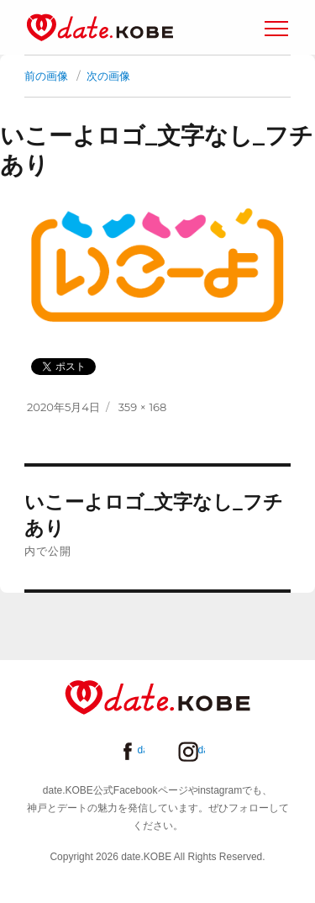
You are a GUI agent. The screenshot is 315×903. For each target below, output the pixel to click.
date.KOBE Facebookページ (141, 750)
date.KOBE (100, 27)
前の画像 (46, 75)
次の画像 (108, 75)
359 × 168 (142, 407)
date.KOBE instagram (201, 750)
